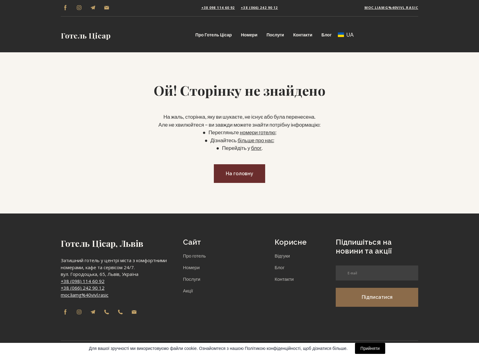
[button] (65, 7)
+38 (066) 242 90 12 (82, 288)
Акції (188, 290)
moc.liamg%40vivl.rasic (84, 295)
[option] (346, 34)
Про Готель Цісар (214, 34)
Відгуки (282, 255)
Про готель (194, 255)
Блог (326, 34)
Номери (249, 34)
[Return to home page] (86, 35)
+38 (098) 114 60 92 (82, 281)
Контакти (303, 34)
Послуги (275, 34)
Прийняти (370, 348)
